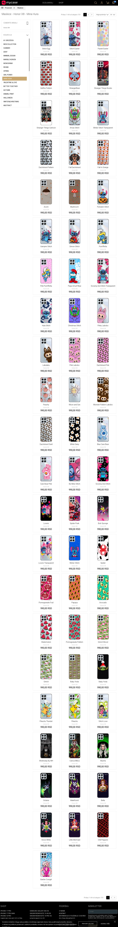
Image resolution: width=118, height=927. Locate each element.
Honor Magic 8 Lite (37, 918)
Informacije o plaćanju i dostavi (72, 916)
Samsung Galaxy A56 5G (39, 911)
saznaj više (105, 924)
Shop (61, 3)
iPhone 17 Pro (6, 911)
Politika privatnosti (67, 918)
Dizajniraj (48, 3)
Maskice (20, 8)
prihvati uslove (88, 924)
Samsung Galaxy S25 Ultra (11, 918)
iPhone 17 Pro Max (8, 913)
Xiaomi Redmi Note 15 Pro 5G (41, 916)
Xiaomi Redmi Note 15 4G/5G (40, 913)
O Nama (62, 911)
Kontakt (62, 913)
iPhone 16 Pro (6, 916)
